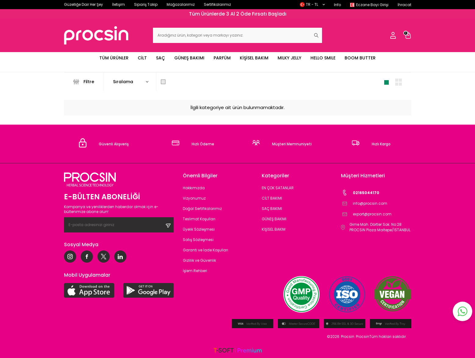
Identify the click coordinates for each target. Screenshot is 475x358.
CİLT (142, 58)
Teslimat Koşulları (199, 219)
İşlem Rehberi (195, 270)
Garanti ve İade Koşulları (205, 250)
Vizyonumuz (194, 198)
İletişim (118, 4)
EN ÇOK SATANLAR (278, 187)
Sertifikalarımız (217, 4)
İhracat (404, 4)
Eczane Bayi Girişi (372, 4)
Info (337, 4)
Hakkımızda (194, 187)
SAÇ (160, 58)
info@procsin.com (364, 203)
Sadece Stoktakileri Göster (194, 82)
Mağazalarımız (181, 4)
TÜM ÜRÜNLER (114, 58)
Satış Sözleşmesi (198, 239)
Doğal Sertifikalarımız (202, 208)
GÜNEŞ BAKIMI (189, 58)
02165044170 (360, 193)
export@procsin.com (366, 214)
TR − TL (312, 4)
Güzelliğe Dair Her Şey (83, 4)
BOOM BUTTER (360, 58)
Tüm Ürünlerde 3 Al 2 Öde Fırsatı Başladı (237, 13)
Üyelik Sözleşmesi (199, 229)
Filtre (83, 82)
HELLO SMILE (322, 58)
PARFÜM (222, 58)
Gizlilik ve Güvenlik (199, 260)
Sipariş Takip (146, 4)
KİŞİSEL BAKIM (254, 58)
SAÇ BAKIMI (272, 208)
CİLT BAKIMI (272, 198)
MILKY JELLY (289, 58)
